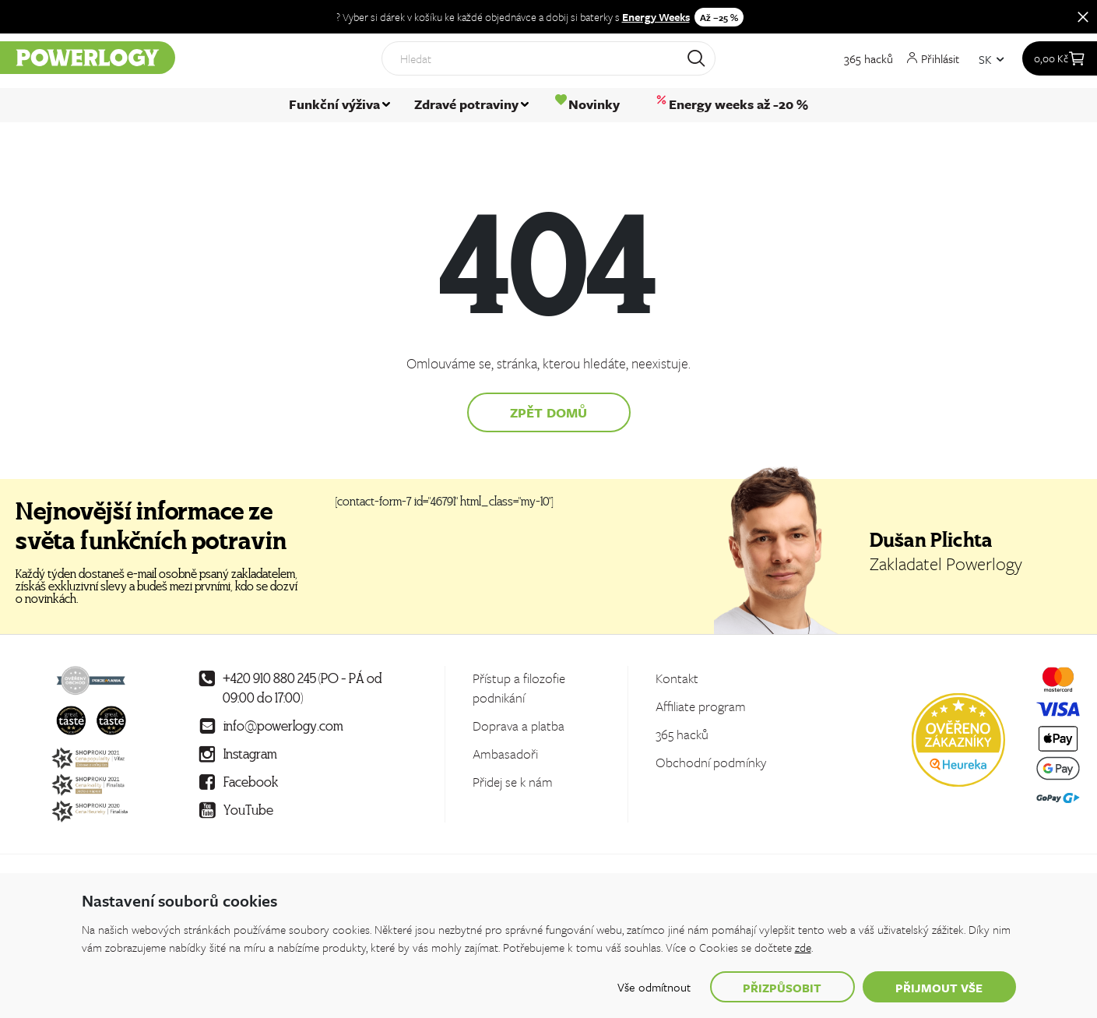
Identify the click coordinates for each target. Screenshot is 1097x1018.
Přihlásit (933, 62)
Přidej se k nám (513, 781)
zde (803, 947)
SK (985, 63)
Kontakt (677, 678)
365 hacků (868, 63)
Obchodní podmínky (711, 762)
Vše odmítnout (654, 986)
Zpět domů (548, 412)
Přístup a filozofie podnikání (519, 687)
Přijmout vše (939, 987)
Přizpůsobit (782, 987)
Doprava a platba (518, 725)
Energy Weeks (656, 17)
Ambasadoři (505, 753)
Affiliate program (701, 706)
